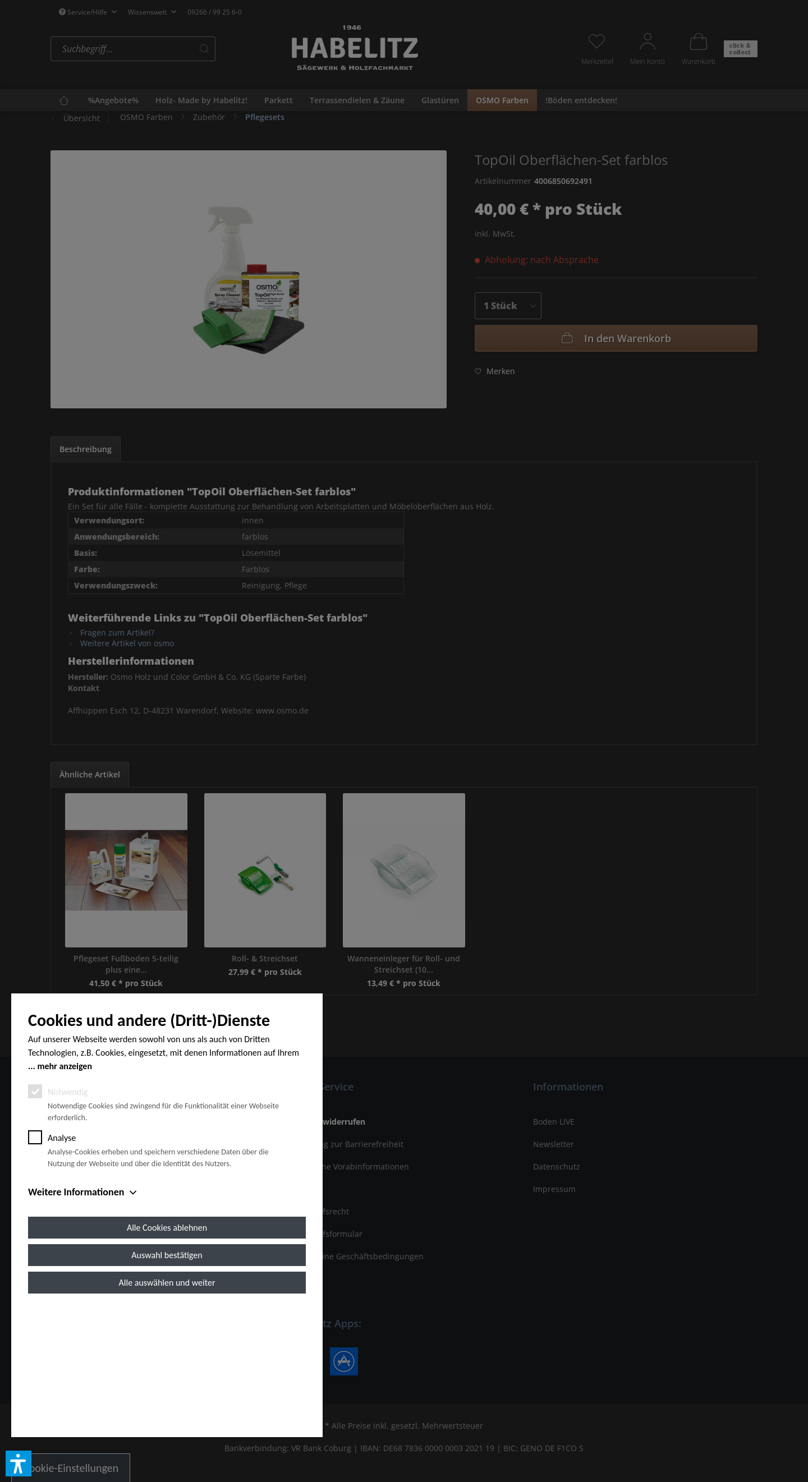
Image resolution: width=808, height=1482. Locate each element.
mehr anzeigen (64, 1193)
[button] (18, 1463)
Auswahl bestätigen (166, 1382)
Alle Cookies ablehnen (167, 1354)
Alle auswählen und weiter (167, 1409)
